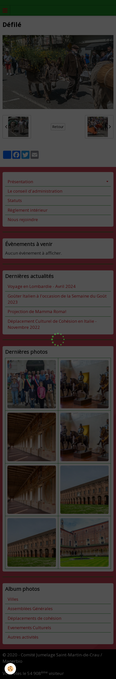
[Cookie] (10, 668)
